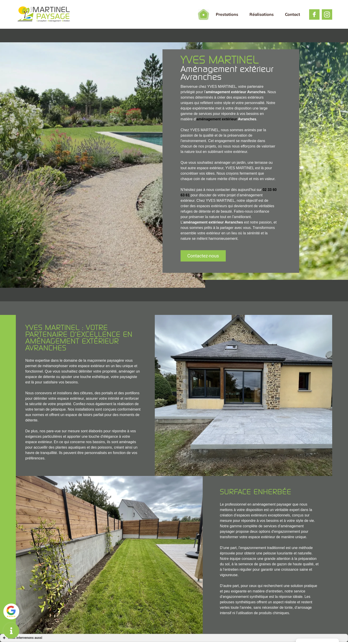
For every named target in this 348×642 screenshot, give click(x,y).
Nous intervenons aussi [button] (22, 638)
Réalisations (261, 14)
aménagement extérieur (216, 119)
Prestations (227, 14)
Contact (292, 14)
